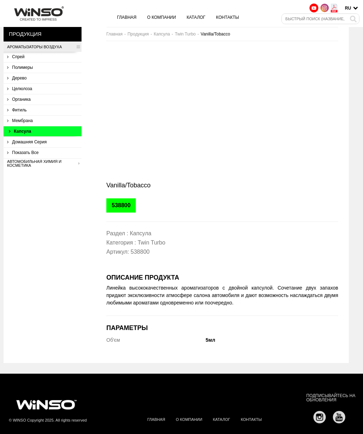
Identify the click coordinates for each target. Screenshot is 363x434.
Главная (126, 17)
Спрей (15, 56)
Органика (18, 99)
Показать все (23, 152)
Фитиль (17, 110)
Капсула (20, 131)
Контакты (227, 17)
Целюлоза (19, 88)
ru (348, 8)
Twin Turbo (185, 34)
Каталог (195, 17)
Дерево (17, 78)
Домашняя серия (27, 141)
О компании (161, 17)
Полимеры (20, 67)
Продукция (138, 34)
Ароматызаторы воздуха (43, 47)
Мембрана (20, 120)
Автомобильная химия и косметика (43, 164)
